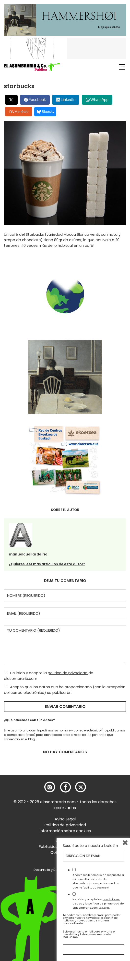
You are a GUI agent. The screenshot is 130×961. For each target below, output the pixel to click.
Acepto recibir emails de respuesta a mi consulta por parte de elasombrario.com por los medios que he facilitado (98, 881)
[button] (32, 67)
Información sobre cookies (65, 831)
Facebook (37, 100)
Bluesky (46, 111)
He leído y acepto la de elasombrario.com (48, 675)
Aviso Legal (65, 819)
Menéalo (19, 111)
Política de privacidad (65, 825)
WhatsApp (99, 100)
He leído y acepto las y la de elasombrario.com (98, 903)
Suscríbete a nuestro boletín (90, 846)
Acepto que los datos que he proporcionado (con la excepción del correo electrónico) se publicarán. (64, 689)
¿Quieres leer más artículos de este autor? (47, 564)
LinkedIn (68, 100)
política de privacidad (68, 672)
